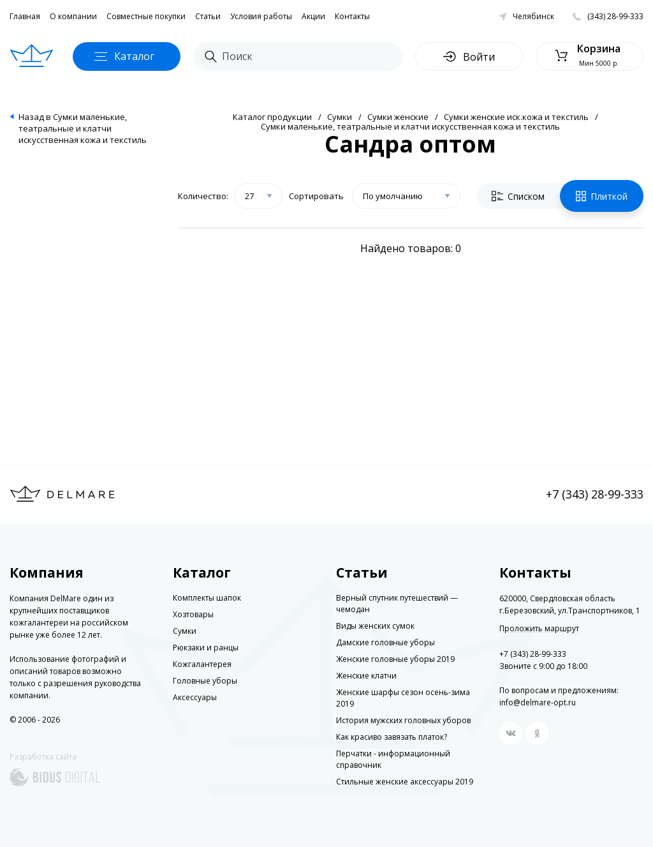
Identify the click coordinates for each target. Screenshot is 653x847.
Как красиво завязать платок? (391, 736)
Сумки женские (398, 116)
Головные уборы (205, 680)
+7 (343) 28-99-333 (594, 494)
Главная (25, 16)
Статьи (208, 16)
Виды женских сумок (375, 625)
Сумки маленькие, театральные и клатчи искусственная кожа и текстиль (410, 126)
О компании (73, 16)
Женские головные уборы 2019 (395, 659)
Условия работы (261, 16)
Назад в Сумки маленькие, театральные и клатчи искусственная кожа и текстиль (82, 128)
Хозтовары (193, 614)
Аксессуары (195, 697)
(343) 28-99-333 (615, 16)
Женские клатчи (366, 675)
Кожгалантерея (202, 664)
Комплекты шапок (207, 597)
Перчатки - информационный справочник (393, 759)
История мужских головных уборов (403, 720)
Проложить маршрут (539, 629)
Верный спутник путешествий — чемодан (397, 603)
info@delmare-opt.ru (537, 702)
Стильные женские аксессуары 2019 (404, 781)
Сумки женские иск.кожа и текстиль (516, 116)
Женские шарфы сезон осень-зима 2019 (403, 698)
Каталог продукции (272, 116)
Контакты (352, 16)
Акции (313, 16)
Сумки (339, 116)
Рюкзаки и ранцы (205, 647)
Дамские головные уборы (385, 642)
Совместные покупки (146, 16)
